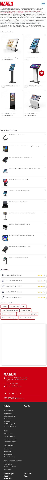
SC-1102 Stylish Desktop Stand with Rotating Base (24, 168)
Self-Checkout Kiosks (10, 426)
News (26, 476)
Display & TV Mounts (10, 467)
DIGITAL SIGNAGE (8, 446)
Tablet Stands (8, 464)
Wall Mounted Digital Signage (9, 318)
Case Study (28, 473)
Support (6, 476)
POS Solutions (8, 419)
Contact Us (7, 478)
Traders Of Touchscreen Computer (10, 310)
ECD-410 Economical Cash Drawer (19, 224)
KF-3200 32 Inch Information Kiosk (33, 86)
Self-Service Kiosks (9, 436)
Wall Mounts (7, 449)
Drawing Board (8, 454)
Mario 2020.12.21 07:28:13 (14, 292)
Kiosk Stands (7, 469)
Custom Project (9, 473)
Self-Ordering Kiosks (10, 424)
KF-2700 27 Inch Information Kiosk (10, 86)
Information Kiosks (9, 434)
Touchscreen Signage (10, 441)
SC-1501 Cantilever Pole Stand (18, 257)
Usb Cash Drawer (21, 12)
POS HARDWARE (8, 410)
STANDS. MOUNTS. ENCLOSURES (13, 461)
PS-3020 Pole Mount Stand (17, 134)
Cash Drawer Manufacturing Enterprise (28, 314)
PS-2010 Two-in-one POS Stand (18, 179)
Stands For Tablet (26, 310)
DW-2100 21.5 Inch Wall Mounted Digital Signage (24, 146)
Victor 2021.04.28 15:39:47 (14, 280)
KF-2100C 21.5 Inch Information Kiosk (35, 58)
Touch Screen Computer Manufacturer (18, 11)
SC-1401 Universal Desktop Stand (19, 190)
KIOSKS (6, 431)
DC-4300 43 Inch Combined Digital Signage (22, 213)
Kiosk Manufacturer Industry (8, 314)
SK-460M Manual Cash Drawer (18, 201)
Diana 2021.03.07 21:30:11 (14, 286)
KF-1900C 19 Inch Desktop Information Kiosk (10, 58)
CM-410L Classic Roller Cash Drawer (20, 157)
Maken (23, 306)
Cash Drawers (8, 413)
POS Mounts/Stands (9, 416)
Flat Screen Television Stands (27, 318)
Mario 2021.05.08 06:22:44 (14, 275)
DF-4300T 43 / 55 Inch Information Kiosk (9, 114)
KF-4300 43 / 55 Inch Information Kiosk (31, 114)
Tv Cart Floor (12, 12)
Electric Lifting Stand (34, 11)
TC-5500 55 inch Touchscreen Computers (21, 235)
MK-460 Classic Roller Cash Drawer (20, 246)
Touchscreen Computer (10, 439)
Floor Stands (7, 451)
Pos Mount (4, 306)
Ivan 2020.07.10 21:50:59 (13, 297)
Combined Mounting (9, 457)
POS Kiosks (7, 421)
